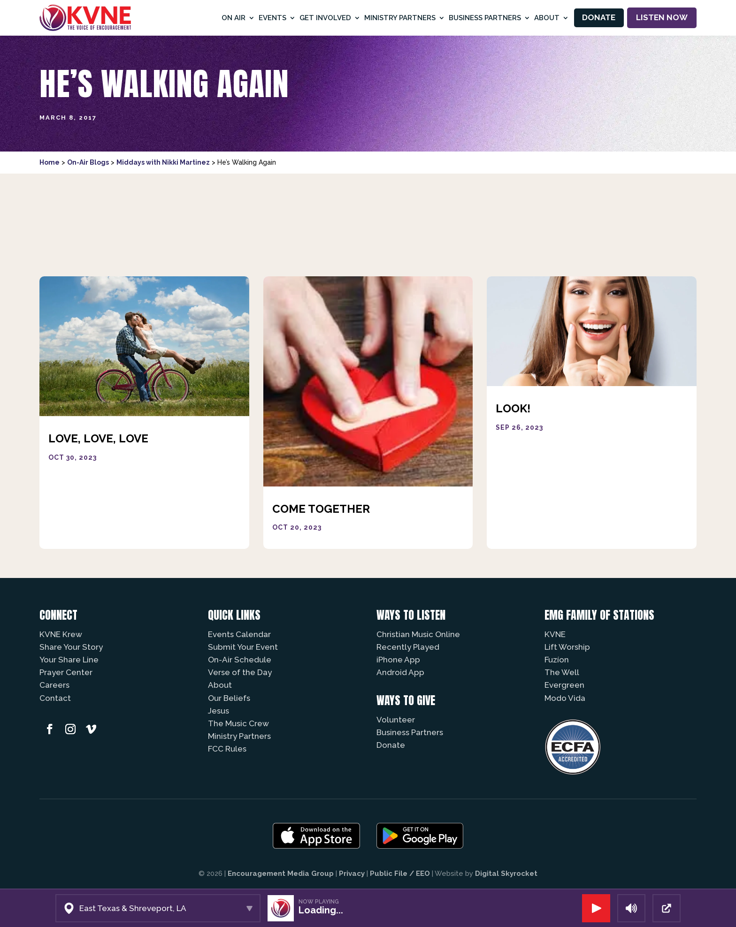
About (547, 18)
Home (49, 162)
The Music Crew (238, 723)
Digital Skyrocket (506, 873)
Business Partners (485, 18)
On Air (233, 18)
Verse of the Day (240, 672)
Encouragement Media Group (281, 873)
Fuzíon (556, 659)
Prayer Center (65, 672)
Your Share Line (69, 659)
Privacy (352, 873)
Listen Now (662, 17)
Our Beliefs (229, 698)
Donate (598, 17)
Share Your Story (71, 647)
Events (272, 18)
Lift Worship (567, 647)
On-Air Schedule (239, 659)
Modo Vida (564, 698)
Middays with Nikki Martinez (163, 162)
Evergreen (564, 685)
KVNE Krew (60, 634)
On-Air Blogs (88, 162)
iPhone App (398, 659)
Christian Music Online (418, 634)
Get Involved (325, 18)
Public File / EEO (400, 873)
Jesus (218, 710)
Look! (513, 408)
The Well (561, 672)
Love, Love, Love (98, 438)
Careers (54, 685)
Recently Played (407, 647)
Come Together (321, 509)
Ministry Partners (400, 18)
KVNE (555, 634)
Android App (400, 672)
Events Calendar (239, 634)
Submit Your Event (243, 647)
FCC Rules (227, 748)
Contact (55, 698)
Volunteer (395, 719)
